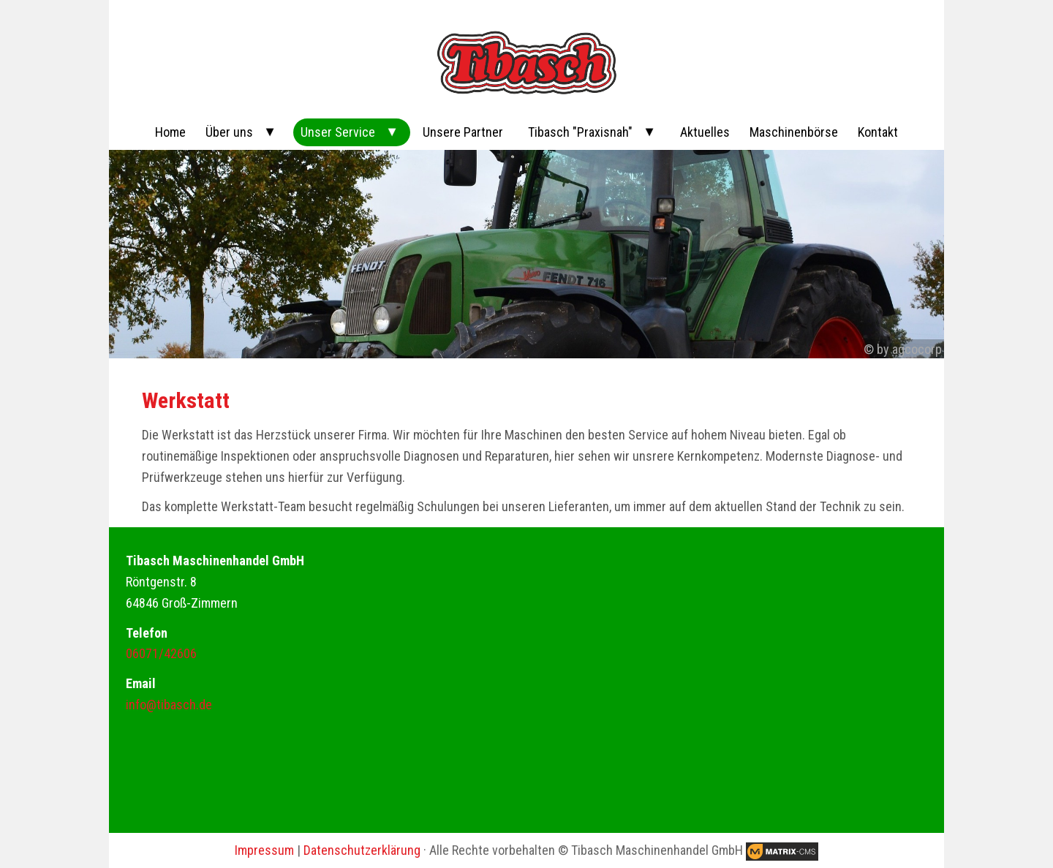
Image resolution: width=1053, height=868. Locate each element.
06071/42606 (161, 653)
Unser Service (338, 132)
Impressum (264, 850)
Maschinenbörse (794, 132)
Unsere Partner (463, 132)
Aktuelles (705, 132)
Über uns (229, 132)
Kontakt (878, 132)
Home (170, 132)
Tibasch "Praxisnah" (580, 132)
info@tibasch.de (169, 704)
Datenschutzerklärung (361, 850)
